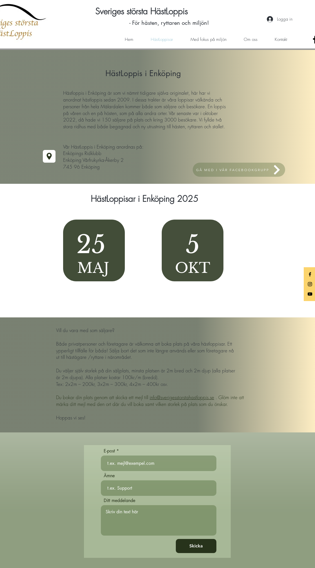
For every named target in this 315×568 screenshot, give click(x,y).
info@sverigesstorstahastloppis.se (182, 397)
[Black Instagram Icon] (310, 284)
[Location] (49, 156)
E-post (109, 451)
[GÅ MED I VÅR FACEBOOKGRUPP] (239, 170)
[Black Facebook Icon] (310, 274)
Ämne (109, 476)
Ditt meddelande (119, 500)
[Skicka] (196, 546)
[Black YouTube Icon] (310, 294)
